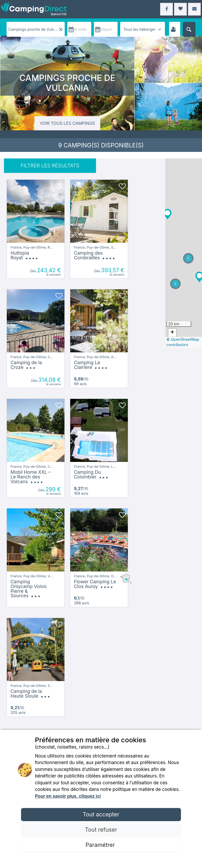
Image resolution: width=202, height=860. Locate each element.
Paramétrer (100, 844)
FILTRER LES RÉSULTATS (50, 165)
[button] (184, 261)
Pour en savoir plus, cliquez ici (68, 796)
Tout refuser (101, 829)
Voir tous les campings (67, 123)
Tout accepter (101, 814)
